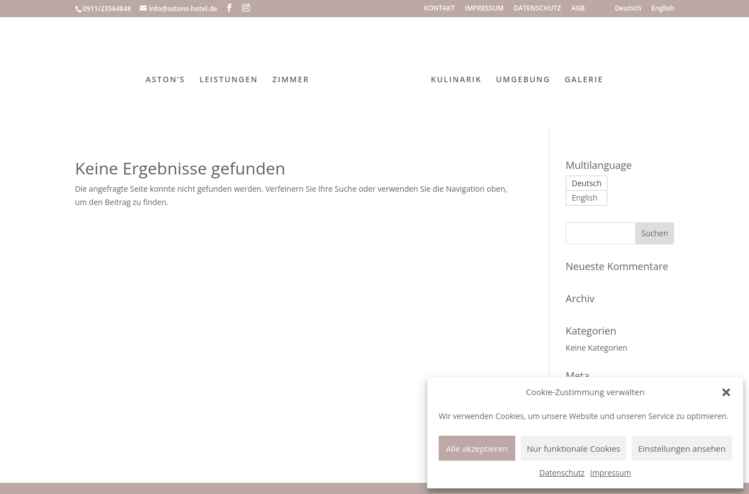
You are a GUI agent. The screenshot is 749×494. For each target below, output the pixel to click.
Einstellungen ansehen (682, 448)
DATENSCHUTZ (537, 9)
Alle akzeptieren (477, 448)
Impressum (610, 472)
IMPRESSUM (484, 9)
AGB (578, 9)
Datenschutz (561, 472)
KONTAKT (439, 9)
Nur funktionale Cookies (573, 448)
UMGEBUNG (523, 80)
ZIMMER (290, 80)
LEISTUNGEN (228, 80)
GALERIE (584, 80)
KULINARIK (456, 80)
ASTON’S (165, 80)
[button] (726, 392)
